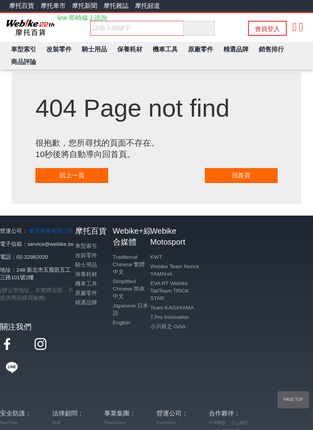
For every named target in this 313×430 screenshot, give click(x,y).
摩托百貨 (21, 5)
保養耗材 (86, 274)
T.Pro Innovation (169, 317)
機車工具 (86, 284)
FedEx (215, 407)
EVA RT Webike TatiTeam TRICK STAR (169, 290)
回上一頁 (72, 175)
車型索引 (86, 246)
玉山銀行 (240, 399)
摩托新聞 (84, 5)
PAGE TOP (293, 399)
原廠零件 (86, 293)
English (122, 323)
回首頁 (241, 175)
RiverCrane (115, 399)
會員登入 (267, 29)
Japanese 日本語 (131, 309)
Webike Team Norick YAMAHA (174, 270)
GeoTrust (9, 399)
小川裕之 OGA (168, 326)
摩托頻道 (147, 5)
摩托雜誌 (116, 5)
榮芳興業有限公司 (51, 231)
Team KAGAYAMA (172, 308)
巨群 (56, 399)
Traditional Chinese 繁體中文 (129, 264)
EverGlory (165, 399)
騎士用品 (86, 265)
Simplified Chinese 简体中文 (129, 288)
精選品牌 (86, 303)
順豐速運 (231, 407)
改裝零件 (86, 255)
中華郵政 (217, 399)
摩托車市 (53, 5)
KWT (156, 257)
